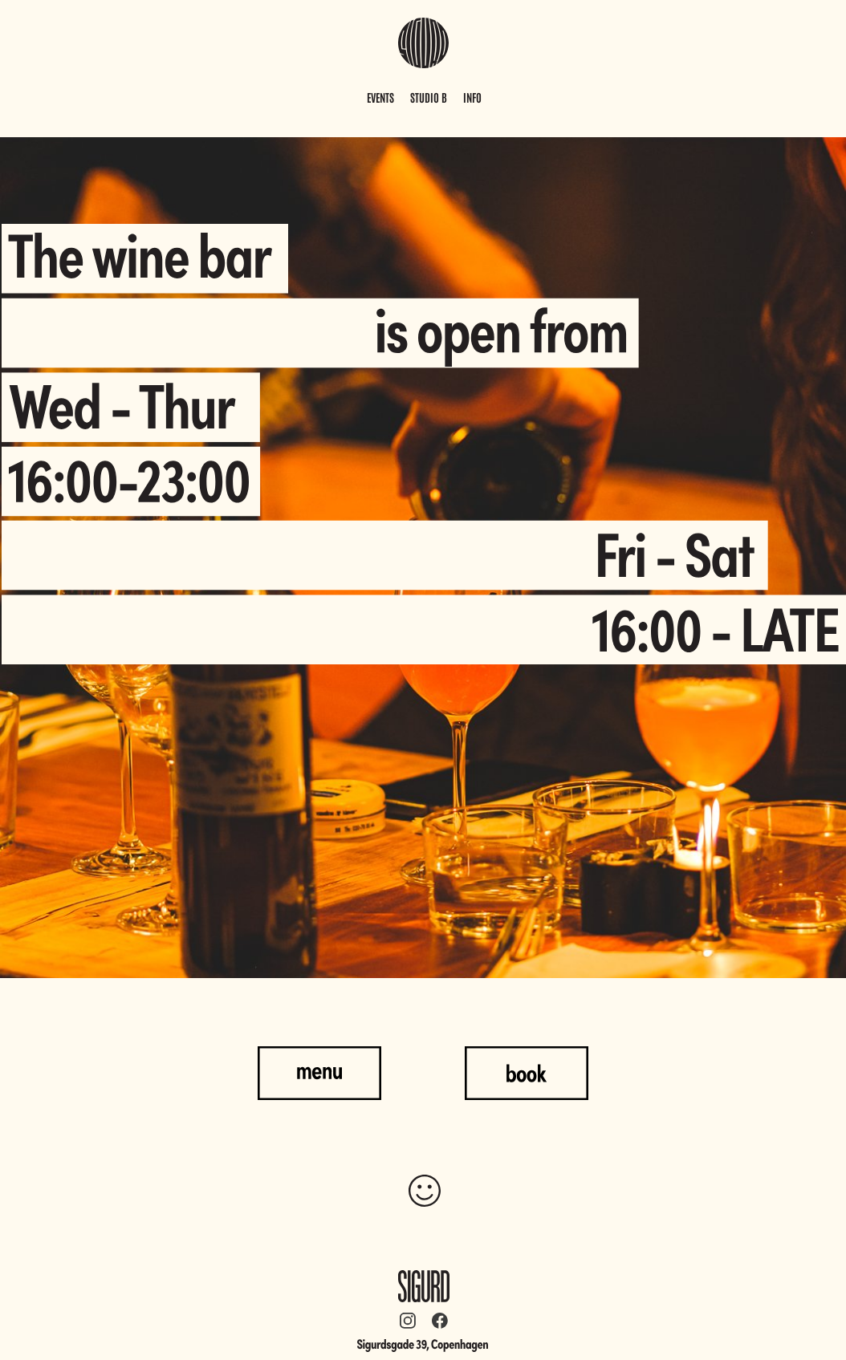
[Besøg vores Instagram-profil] (408, 1321)
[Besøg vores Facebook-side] (440, 1321)
